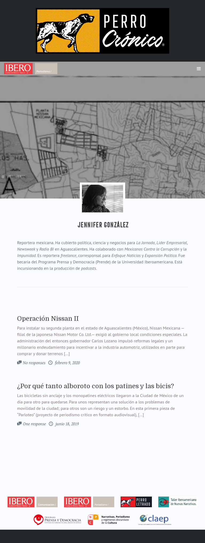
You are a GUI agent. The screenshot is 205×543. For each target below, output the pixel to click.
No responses (34, 363)
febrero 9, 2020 (67, 363)
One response (34, 424)
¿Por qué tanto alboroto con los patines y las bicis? (95, 386)
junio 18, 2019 (66, 424)
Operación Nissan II (48, 318)
